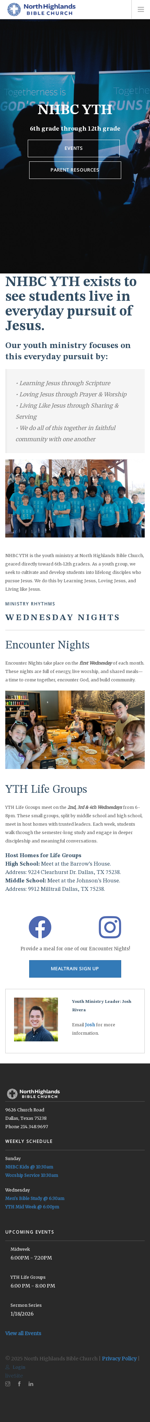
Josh (90, 1024)
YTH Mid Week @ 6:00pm (32, 1206)
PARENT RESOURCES (75, 170)
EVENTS (74, 148)
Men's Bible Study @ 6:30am (34, 1198)
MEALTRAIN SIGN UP (75, 968)
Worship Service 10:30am (31, 1175)
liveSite (14, 1376)
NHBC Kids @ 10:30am (29, 1167)
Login (15, 1367)
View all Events (23, 1333)
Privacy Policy (119, 1358)
